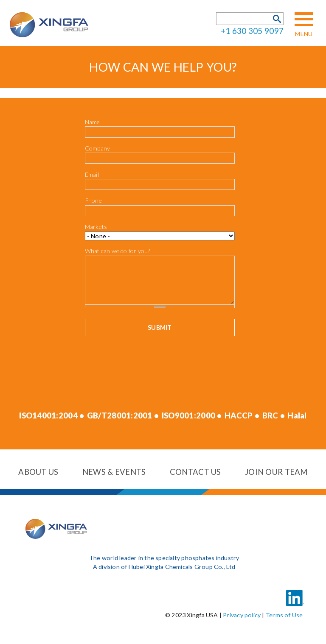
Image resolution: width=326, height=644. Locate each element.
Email (92, 174)
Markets (96, 226)
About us (38, 472)
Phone (93, 200)
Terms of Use (284, 615)
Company (97, 148)
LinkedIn (295, 592)
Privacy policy (242, 615)
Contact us (195, 472)
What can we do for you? (117, 251)
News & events (114, 472)
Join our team (276, 472)
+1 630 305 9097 (252, 31)
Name (92, 121)
